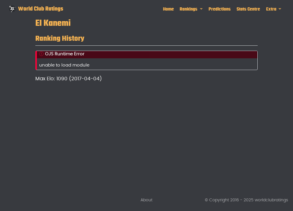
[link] (191, 9)
